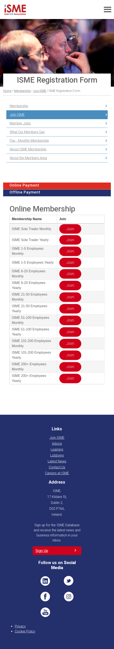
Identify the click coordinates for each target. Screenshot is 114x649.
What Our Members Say (27, 132)
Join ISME (39, 91)
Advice (57, 444)
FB (45, 596)
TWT (69, 581)
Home (7, 91)
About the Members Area (28, 158)
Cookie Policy (25, 631)
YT (45, 612)
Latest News (57, 461)
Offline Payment (25, 192)
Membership (22, 91)
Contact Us (57, 467)
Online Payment (24, 185)
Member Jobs (20, 123)
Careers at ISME (57, 473)
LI (45, 581)
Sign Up (41, 550)
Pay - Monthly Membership (29, 141)
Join (70, 228)
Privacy (20, 626)
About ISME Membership (28, 149)
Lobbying (57, 455)
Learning (57, 449)
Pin (69, 596)
